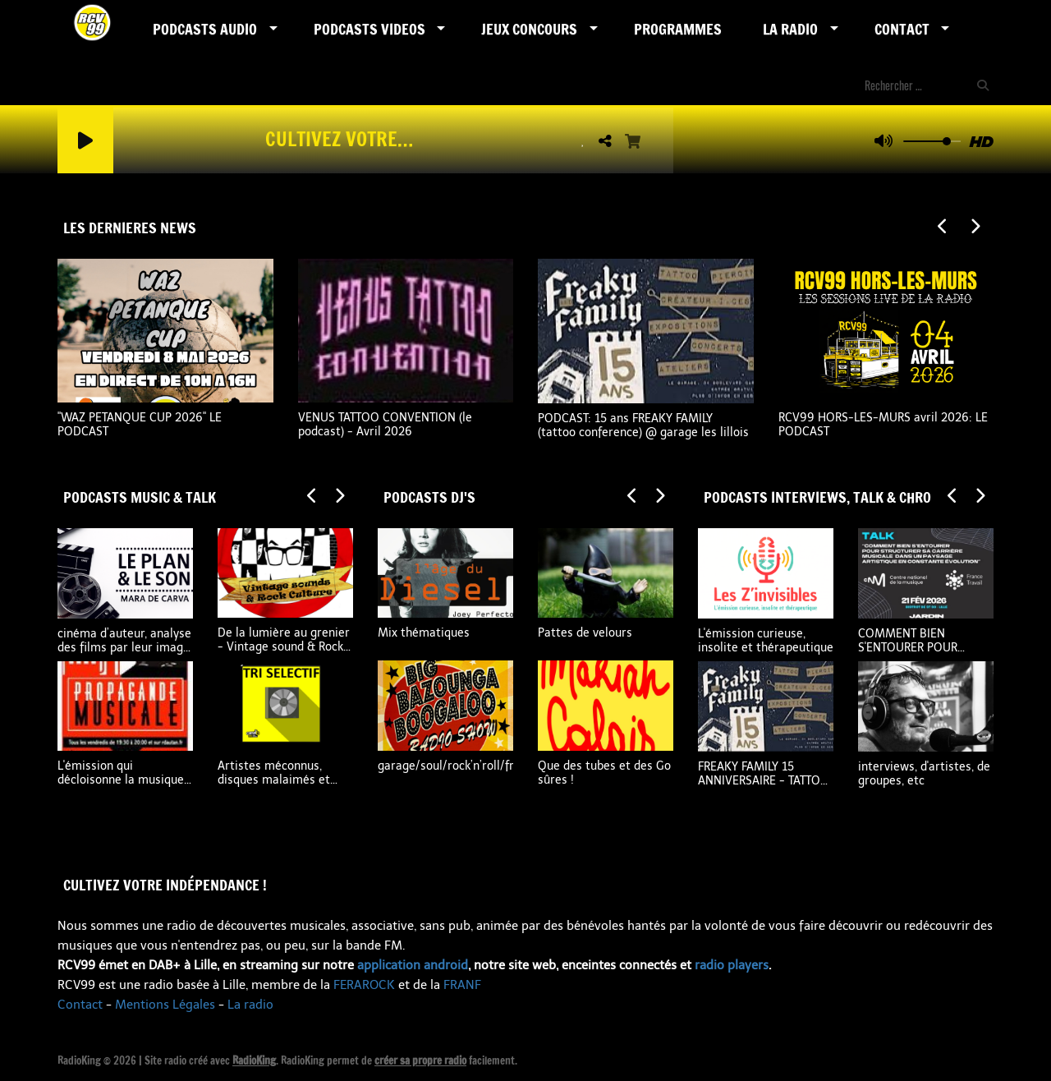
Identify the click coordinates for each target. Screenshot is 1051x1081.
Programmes (678, 28)
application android (412, 965)
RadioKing (254, 1060)
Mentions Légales (165, 1004)
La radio (250, 1004)
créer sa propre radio (420, 1060)
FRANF (462, 985)
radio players (732, 965)
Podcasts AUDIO (205, 28)
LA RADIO (790, 28)
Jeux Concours (529, 28)
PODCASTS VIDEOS (369, 28)
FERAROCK (364, 985)
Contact (901, 28)
